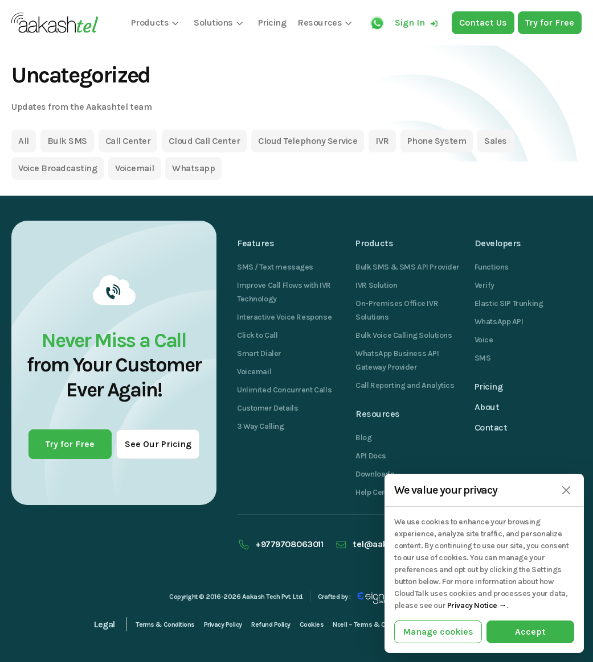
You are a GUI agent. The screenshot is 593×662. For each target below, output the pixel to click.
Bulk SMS (67, 140)
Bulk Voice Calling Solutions (403, 335)
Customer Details (267, 408)
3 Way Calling (260, 426)
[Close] (566, 490)
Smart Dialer (259, 353)
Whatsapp (193, 168)
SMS (483, 358)
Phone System (436, 140)
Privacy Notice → (476, 605)
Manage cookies (438, 631)
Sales (495, 140)
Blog (363, 437)
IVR (382, 140)
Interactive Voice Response (284, 317)
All (23, 140)
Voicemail (134, 168)
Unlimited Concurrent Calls (284, 390)
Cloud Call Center (204, 140)
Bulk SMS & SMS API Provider (407, 267)
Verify (484, 285)
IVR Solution (376, 285)
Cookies (312, 624)
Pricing (489, 386)
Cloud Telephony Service (307, 140)
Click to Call (257, 335)
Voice (484, 340)
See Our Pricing (158, 443)
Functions (492, 267)
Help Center (375, 492)
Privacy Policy (223, 624)
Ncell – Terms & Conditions (372, 624)
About (487, 407)
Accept (530, 631)
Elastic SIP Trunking (509, 303)
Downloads (374, 474)
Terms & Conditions (165, 624)
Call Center (128, 140)
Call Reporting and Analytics (404, 385)
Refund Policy (271, 624)
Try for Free (70, 443)
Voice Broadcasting (57, 168)
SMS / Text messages (275, 267)
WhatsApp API (499, 321)
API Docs (370, 456)
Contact (491, 427)
